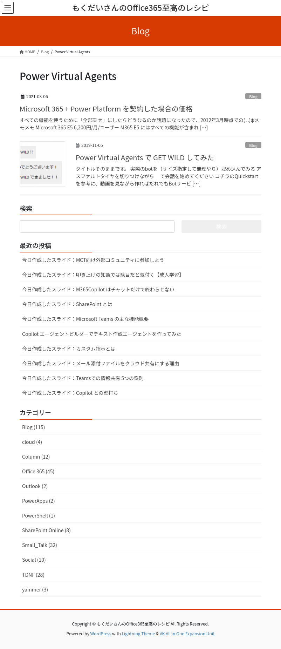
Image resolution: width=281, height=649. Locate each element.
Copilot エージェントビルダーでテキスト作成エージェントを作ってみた (101, 333)
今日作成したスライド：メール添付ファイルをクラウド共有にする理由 (100, 363)
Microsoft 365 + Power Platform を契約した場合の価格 (106, 108)
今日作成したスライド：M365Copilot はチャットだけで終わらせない (98, 289)
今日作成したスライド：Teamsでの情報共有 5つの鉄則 (83, 377)
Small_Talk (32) (39, 544)
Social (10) (34, 559)
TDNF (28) (33, 574)
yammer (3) (35, 589)
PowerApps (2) (38, 500)
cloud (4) (32, 441)
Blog (253, 96)
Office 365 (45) (38, 471)
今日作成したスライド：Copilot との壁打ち (70, 392)
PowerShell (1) (38, 515)
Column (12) (36, 456)
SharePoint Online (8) (46, 530)
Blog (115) (33, 427)
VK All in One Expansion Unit (187, 633)
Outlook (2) (35, 485)
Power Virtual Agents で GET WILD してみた (145, 157)
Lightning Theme (138, 633)
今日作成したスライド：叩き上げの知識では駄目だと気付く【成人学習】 (103, 274)
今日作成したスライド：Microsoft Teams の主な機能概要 (85, 318)
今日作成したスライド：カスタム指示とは (68, 348)
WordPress (100, 633)
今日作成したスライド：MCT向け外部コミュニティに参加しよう (93, 259)
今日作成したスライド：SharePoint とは (67, 303)
